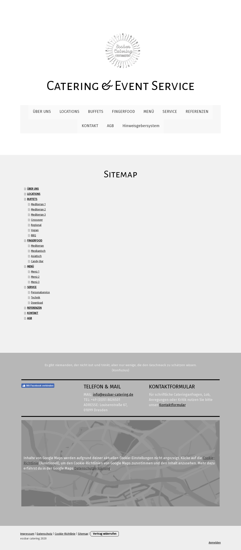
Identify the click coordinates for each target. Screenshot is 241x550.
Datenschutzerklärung (92, 468)
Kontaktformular (172, 405)
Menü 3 (35, 282)
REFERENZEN (197, 111)
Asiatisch (36, 256)
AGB (110, 125)
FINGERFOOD (123, 111)
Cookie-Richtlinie (65, 533)
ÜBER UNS (42, 111)
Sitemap (83, 533)
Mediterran (37, 245)
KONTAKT (90, 125)
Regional (36, 225)
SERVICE (170, 111)
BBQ (33, 235)
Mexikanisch (38, 250)
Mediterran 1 (38, 204)
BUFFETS (95, 111)
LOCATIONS (69, 111)
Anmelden (215, 542)
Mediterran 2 (38, 209)
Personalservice (40, 292)
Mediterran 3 (38, 214)
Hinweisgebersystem (141, 125)
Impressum (27, 533)
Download (37, 302)
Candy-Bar (37, 261)
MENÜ (149, 111)
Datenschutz (44, 533)
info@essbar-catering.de (113, 394)
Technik (35, 297)
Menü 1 (35, 271)
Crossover (37, 219)
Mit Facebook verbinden (37, 385)
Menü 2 (35, 276)
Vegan (35, 230)
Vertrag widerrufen (104, 533)
